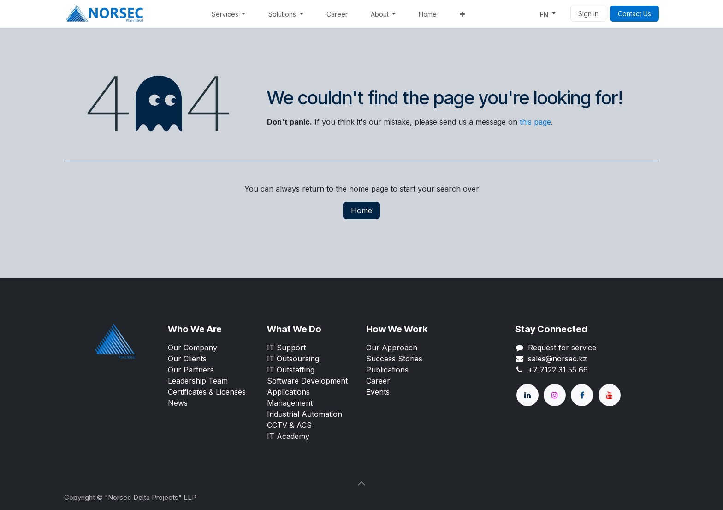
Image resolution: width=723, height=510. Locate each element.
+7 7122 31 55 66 (558, 369)
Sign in (588, 14)
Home (361, 210)
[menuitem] (228, 14)
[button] (361, 483)
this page (535, 121)
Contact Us (634, 14)
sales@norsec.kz (557, 358)
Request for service (562, 347)
